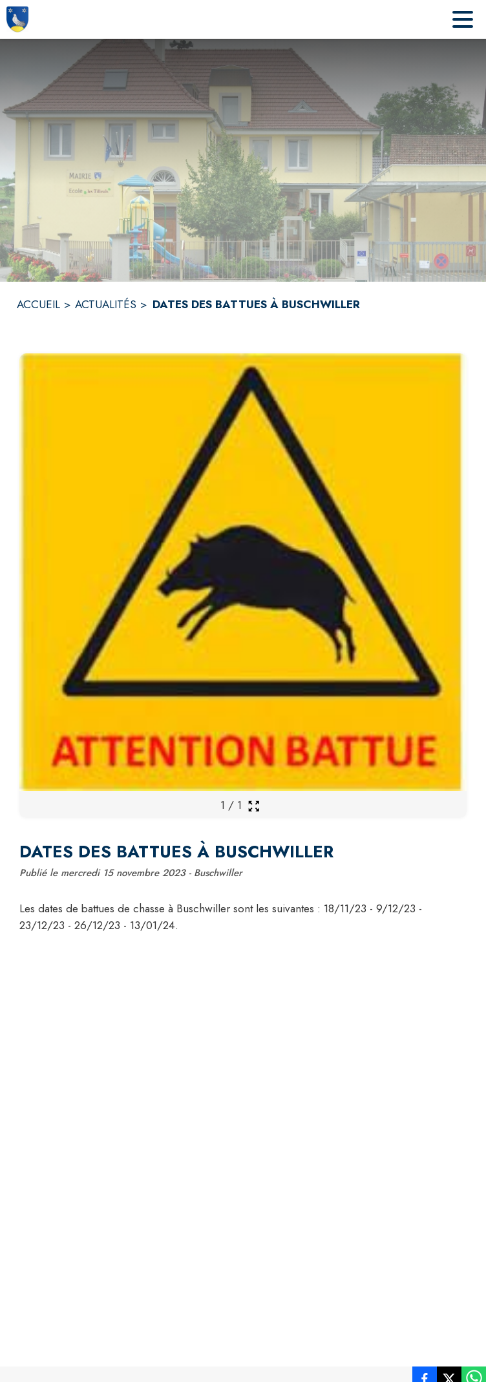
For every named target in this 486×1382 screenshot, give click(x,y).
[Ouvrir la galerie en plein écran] (254, 806)
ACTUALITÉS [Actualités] (105, 304)
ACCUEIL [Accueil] (38, 304)
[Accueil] (17, 19)
